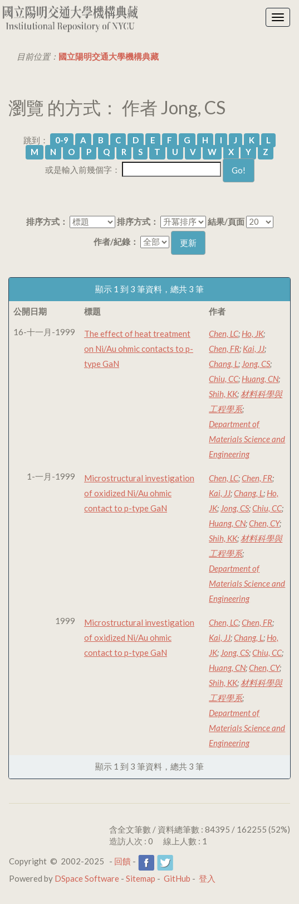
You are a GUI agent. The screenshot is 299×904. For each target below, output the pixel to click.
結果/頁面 (226, 221)
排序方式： (47, 221)
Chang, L (223, 364)
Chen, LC (223, 333)
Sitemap (140, 878)
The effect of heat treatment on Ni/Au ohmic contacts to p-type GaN (138, 348)
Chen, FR (224, 349)
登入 (207, 878)
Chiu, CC (223, 379)
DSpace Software (87, 878)
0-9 (61, 140)
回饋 (122, 861)
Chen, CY (264, 523)
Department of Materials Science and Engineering (247, 439)
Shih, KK (223, 394)
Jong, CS (256, 364)
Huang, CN (260, 379)
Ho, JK (252, 333)
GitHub (177, 878)
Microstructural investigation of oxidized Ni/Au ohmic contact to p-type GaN (139, 493)
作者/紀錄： (116, 241)
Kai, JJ (253, 349)
